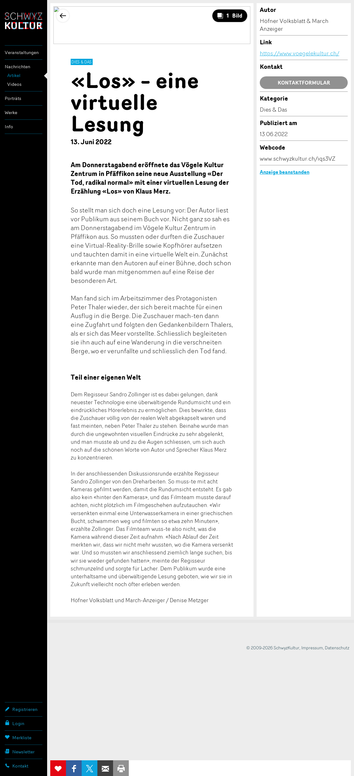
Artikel (13, 75)
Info (9, 126)
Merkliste (18, 737)
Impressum (312, 648)
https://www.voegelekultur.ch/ (299, 53)
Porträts (13, 98)
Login (14, 723)
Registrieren (21, 709)
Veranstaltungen (22, 52)
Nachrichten (17, 66)
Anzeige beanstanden (284, 172)
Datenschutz (337, 648)
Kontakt (16, 765)
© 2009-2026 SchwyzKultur (272, 648)
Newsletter (20, 751)
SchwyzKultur (23, 21)
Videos (14, 84)
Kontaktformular (304, 82)
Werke (11, 112)
